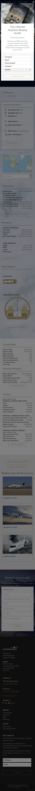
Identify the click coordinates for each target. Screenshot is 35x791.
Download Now (17, 76)
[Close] (33, 2)
